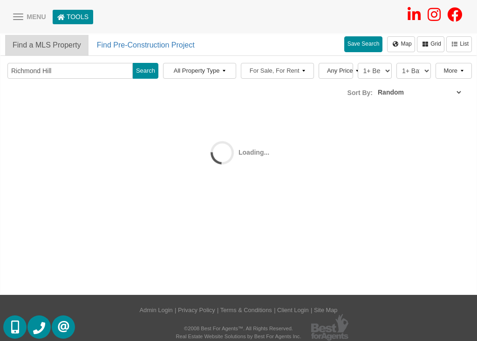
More (453, 70)
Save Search (364, 44)
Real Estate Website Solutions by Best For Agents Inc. (238, 336)
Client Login (293, 310)
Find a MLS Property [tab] (47, 45)
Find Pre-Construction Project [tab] (146, 45)
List (460, 44)
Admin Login (156, 310)
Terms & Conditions (246, 310)
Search (145, 70)
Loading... (253, 152)
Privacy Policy (196, 310)
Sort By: (360, 92)
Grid (431, 44)
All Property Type (199, 70)
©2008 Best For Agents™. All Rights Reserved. (238, 328)
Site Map (326, 310)
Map (402, 44)
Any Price (340, 70)
